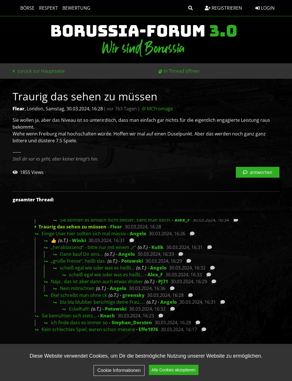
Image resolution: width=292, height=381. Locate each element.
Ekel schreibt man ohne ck (79, 295)
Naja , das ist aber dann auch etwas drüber (97, 281)
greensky (133, 295)
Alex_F (182, 220)
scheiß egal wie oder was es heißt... (97, 268)
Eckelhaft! (79, 309)
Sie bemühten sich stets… (69, 316)
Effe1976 (148, 329)
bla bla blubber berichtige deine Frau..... (102, 302)
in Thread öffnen (182, 71)
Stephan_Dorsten (131, 322)
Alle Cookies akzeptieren (174, 370)
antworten (257, 172)
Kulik (157, 247)
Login (265, 8)
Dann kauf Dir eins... (81, 254)
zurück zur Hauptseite (39, 71)
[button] (190, 8)
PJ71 (163, 281)
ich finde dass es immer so (79, 322)
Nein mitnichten (77, 288)
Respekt (43, 8)
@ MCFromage (157, 109)
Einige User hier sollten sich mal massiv (83, 233)
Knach (107, 316)
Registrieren (223, 8)
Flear (116, 227)
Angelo (138, 233)
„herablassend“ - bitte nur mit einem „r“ (93, 247)
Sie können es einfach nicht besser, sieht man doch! (115, 220)
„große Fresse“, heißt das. (78, 261)
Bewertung (71, 8)
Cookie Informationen (119, 370)
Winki (79, 240)
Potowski (132, 261)
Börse (22, 8)
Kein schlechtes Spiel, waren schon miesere (88, 329)
